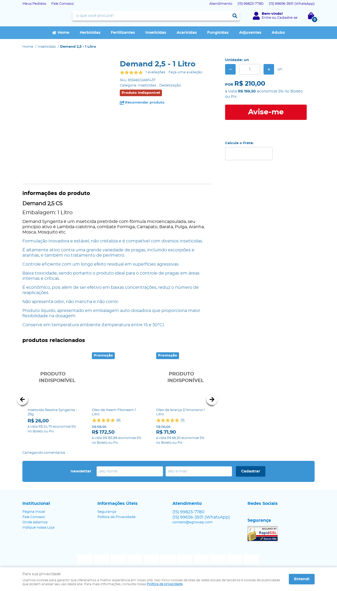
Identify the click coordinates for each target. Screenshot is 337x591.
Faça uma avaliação (185, 72)
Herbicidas (90, 33)
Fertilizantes (123, 33)
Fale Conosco (62, 4)
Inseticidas (155, 33)
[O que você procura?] (235, 16)
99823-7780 (250, 4)
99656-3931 (292, 4)
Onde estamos (34, 516)
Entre (266, 17)
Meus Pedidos (34, 4)
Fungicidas (218, 33)
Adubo (278, 33)
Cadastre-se (287, 17)
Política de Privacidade (116, 511)
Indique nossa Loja (38, 522)
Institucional (36, 498)
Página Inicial (33, 506)
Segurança (106, 506)
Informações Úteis (117, 498)
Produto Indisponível (53, 378)
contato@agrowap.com (192, 516)
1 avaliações (155, 72)
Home (63, 33)
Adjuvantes (250, 33)
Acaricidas (187, 33)
